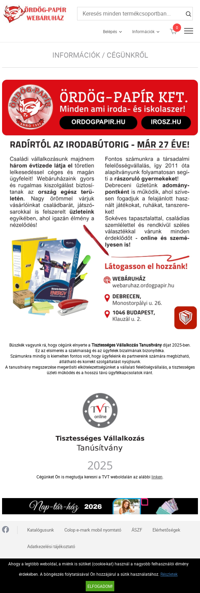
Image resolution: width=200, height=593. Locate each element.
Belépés (110, 31)
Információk (143, 31)
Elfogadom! (100, 586)
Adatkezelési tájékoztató (51, 546)
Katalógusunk (40, 530)
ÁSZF (136, 530)
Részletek (169, 574)
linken (156, 476)
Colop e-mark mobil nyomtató (92, 530)
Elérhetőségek (166, 530)
